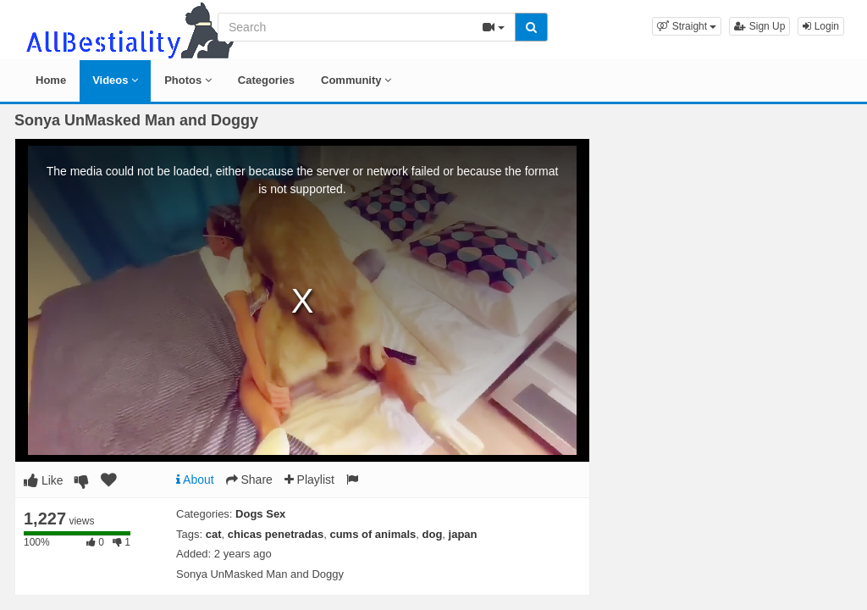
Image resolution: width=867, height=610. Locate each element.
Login (821, 26)
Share (249, 479)
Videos (115, 80)
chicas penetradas (275, 534)
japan (463, 534)
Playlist (309, 479)
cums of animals (372, 534)
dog (432, 534)
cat (214, 534)
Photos (188, 80)
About (195, 479)
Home (51, 80)
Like (44, 480)
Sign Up (759, 26)
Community (356, 80)
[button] (686, 26)
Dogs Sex (260, 513)
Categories (266, 80)
